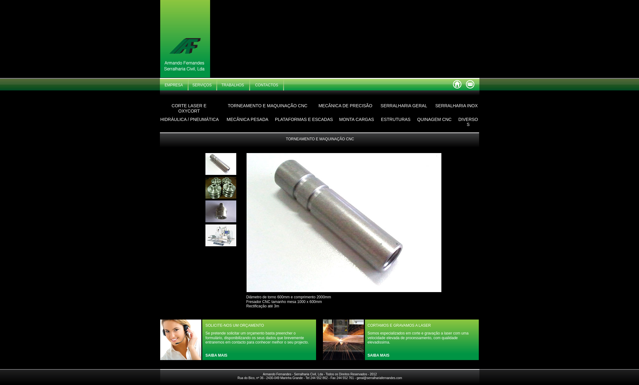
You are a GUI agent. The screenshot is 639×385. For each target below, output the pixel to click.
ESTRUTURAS (396, 119)
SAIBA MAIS (216, 355)
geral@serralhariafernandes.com (379, 378)
